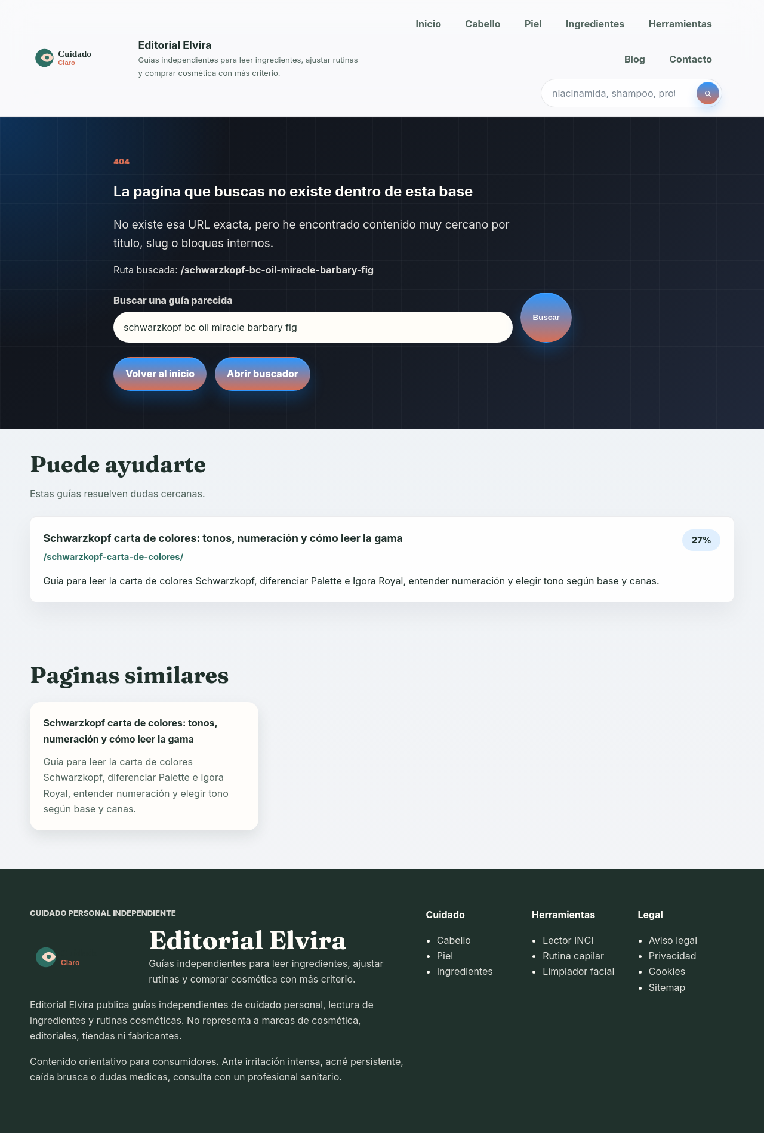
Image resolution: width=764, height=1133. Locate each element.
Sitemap (667, 987)
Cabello (482, 24)
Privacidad (673, 956)
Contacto (690, 59)
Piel (533, 24)
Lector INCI (568, 940)
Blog (634, 59)
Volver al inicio (160, 374)
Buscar (546, 317)
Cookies (667, 971)
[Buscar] (708, 93)
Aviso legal (673, 940)
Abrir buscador (262, 374)
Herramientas (680, 24)
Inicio (428, 24)
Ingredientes (595, 24)
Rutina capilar (573, 956)
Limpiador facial (578, 971)
